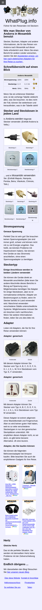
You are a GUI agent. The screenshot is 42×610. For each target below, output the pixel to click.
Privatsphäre (30, 583)
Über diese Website (12, 578)
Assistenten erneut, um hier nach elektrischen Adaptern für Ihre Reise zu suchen (21, 59)
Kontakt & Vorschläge (29, 578)
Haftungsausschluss (12, 583)
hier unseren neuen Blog (18, 572)
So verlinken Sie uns (12, 587)
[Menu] (3, 2)
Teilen (29, 587)
